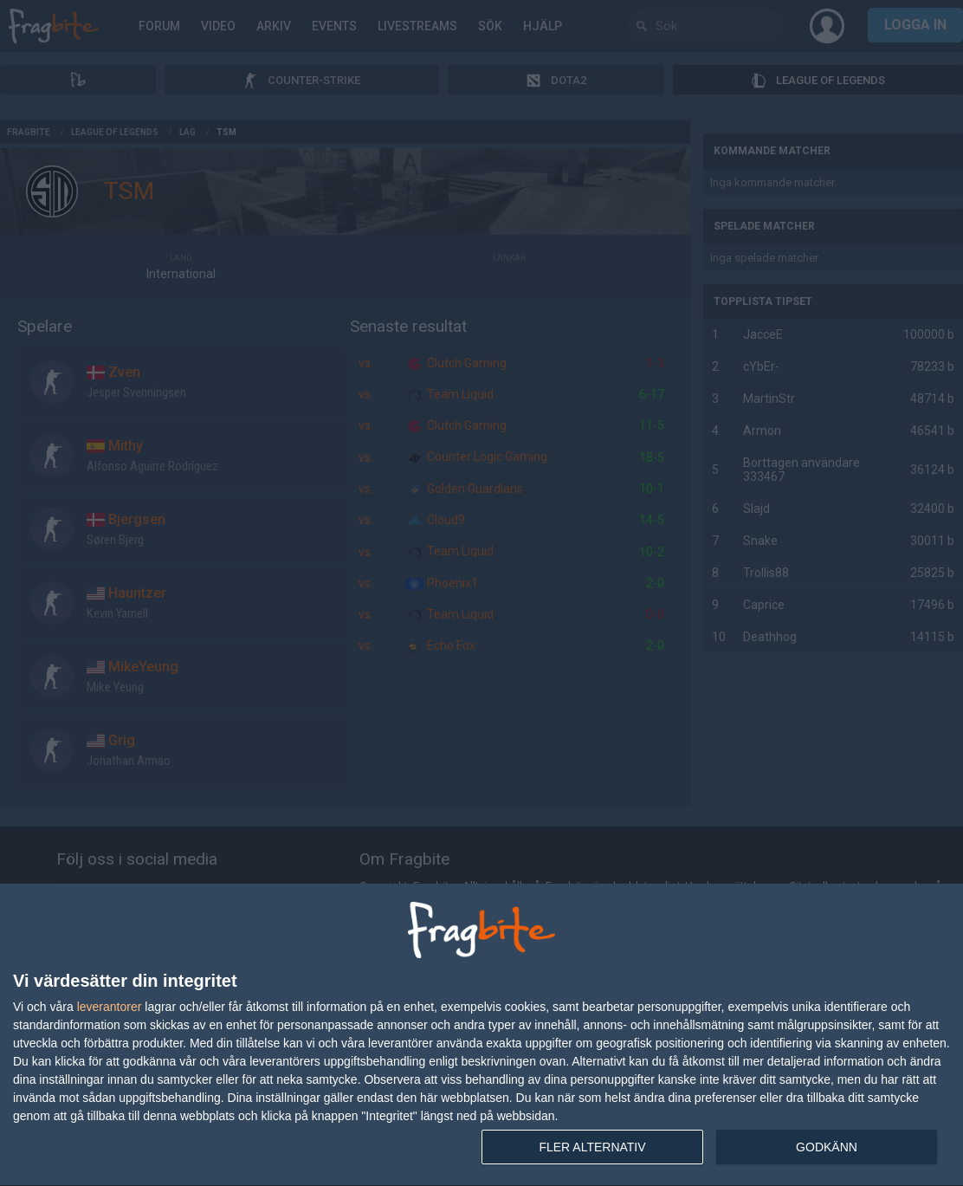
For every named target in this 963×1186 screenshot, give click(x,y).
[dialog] (481, 1035)
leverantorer (109, 1007)
